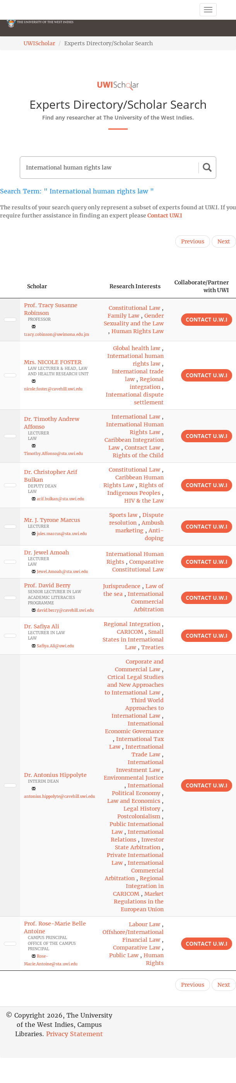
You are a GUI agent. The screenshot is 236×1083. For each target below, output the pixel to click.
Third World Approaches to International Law (137, 708)
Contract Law (142, 447)
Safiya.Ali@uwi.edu (55, 645)
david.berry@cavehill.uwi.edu (65, 610)
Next (223, 241)
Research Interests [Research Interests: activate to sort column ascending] (135, 286)
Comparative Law (136, 947)
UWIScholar (39, 43)
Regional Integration (132, 624)
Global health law (136, 348)
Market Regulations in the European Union (139, 901)
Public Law (124, 955)
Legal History (141, 808)
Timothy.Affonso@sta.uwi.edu (53, 453)
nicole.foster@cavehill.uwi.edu (53, 389)
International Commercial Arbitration (146, 601)
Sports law (123, 515)
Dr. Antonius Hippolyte (55, 775)
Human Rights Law (137, 331)
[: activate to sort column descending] (10, 286)
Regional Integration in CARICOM (138, 886)
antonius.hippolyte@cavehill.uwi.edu (59, 796)
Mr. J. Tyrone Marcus (52, 520)
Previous (192, 241)
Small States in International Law (133, 639)
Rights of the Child (138, 455)
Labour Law (144, 924)
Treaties (152, 647)
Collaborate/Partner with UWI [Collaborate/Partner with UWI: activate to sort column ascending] (201, 286)
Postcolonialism (138, 816)
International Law (135, 416)
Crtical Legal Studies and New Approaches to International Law (134, 685)
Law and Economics (133, 800)
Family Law (123, 315)
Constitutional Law (134, 308)
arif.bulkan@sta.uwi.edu (60, 498)
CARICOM (130, 631)
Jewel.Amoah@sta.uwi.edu (62, 571)
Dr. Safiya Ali (41, 626)
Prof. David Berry (47, 585)
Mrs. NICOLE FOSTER (53, 362)
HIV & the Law (144, 500)
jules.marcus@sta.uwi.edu (62, 533)
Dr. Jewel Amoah (46, 552)
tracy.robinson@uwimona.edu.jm (56, 334)
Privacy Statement (74, 1034)
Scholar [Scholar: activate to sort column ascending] (37, 286)
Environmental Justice (134, 777)
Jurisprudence (121, 586)
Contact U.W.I (164, 215)
